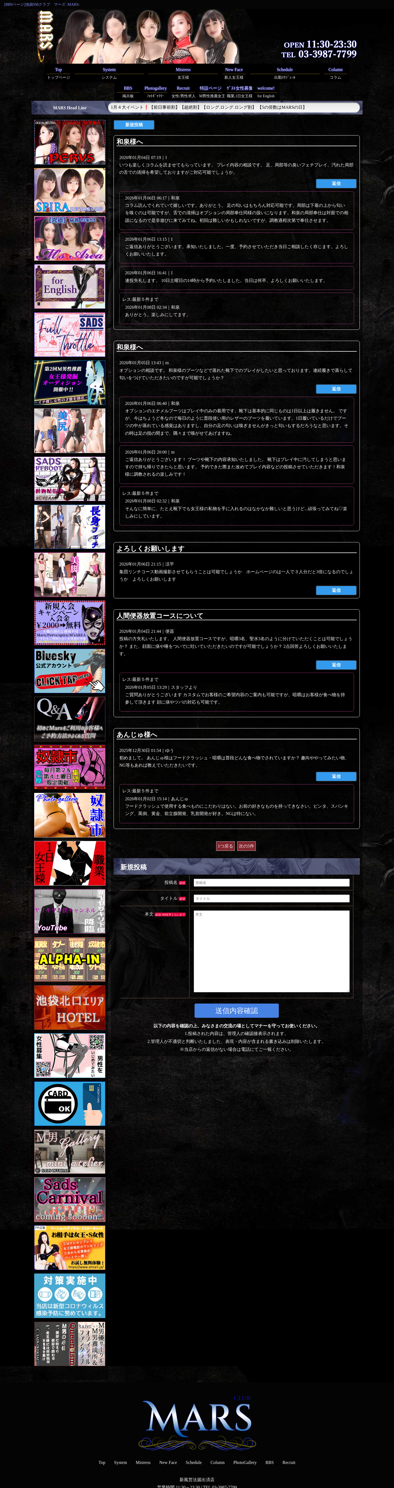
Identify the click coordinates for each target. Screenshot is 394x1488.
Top (102, 1444)
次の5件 (246, 827)
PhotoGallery (245, 1444)
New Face (168, 1444)
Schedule (194, 1444)
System (120, 1444)
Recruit (289, 1444)
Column (217, 1444)
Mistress (143, 1444)
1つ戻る (225, 827)
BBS (269, 1444)
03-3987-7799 (224, 1468)
